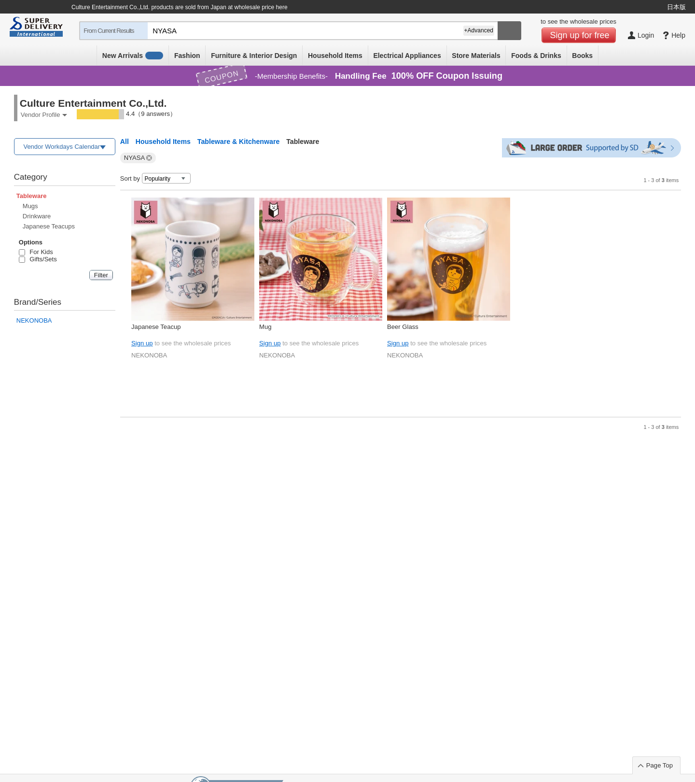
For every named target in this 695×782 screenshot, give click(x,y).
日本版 (676, 7)
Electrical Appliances (407, 55)
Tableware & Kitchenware (238, 141)
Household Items (335, 55)
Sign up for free (580, 35)
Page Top (659, 765)
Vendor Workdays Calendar (61, 146)
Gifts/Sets (38, 259)
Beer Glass (402, 326)
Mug (265, 326)
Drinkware (37, 216)
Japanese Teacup (156, 326)
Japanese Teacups (49, 226)
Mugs (30, 206)
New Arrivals (133, 55)
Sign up (142, 343)
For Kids (36, 252)
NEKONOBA (34, 320)
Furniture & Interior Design (254, 55)
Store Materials (476, 55)
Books (582, 55)
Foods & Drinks (536, 55)
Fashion (187, 55)
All (124, 141)
